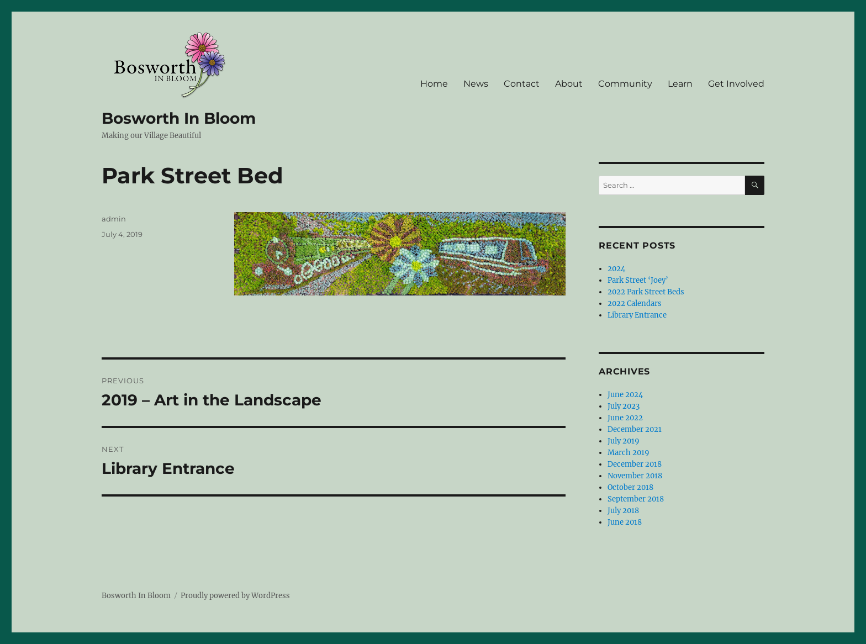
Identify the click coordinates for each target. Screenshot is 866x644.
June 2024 (625, 394)
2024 (616, 268)
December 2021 (635, 429)
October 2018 (630, 487)
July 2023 (624, 406)
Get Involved (736, 83)
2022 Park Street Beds (646, 292)
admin (114, 218)
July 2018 (623, 510)
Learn (680, 83)
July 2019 (624, 441)
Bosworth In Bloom (179, 118)
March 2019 (629, 452)
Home (434, 83)
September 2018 (636, 499)
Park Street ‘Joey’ (638, 280)
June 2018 (625, 522)
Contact (522, 83)
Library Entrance (637, 315)
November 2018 (635, 476)
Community (625, 83)
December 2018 (635, 464)
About (569, 83)
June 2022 (625, 418)
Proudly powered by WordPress (235, 595)
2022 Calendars (635, 303)
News (475, 83)
